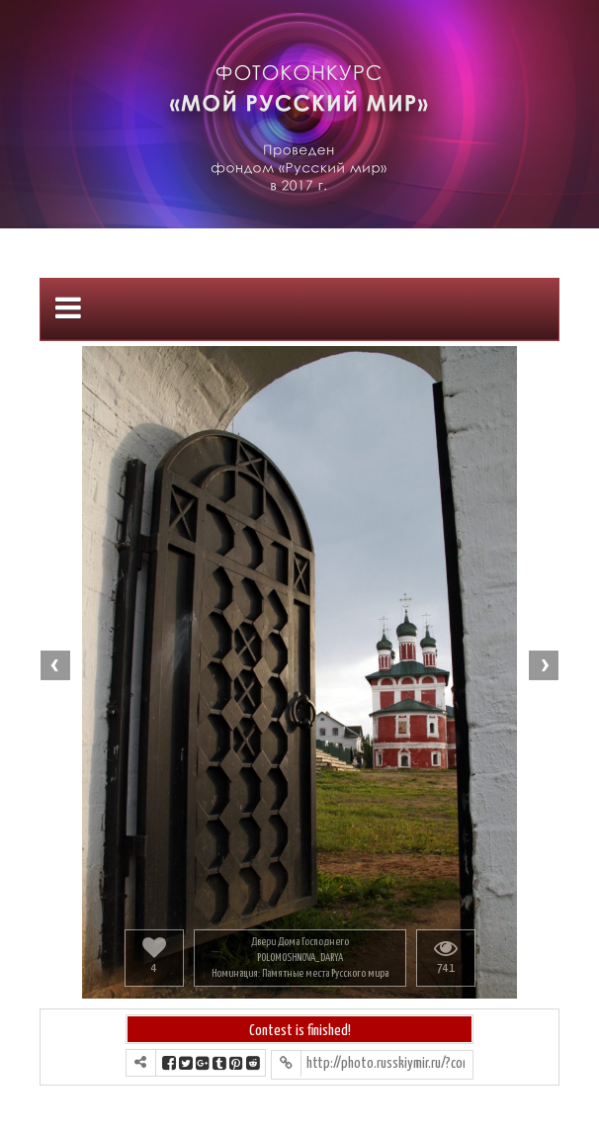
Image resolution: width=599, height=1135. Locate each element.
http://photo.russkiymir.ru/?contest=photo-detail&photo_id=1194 (385, 1063)
